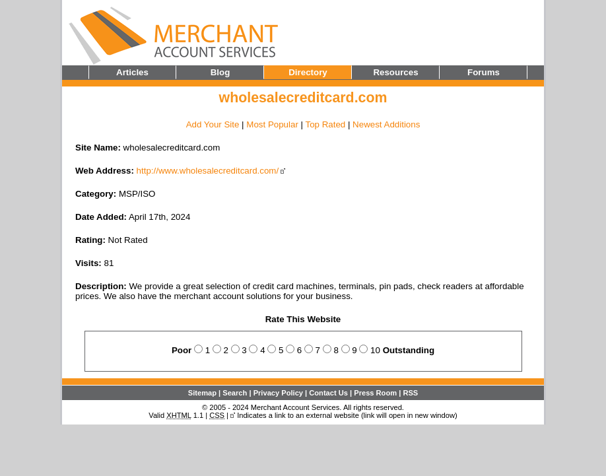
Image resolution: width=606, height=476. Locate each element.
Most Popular (272, 124)
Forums (483, 72)
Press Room (375, 393)
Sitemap (202, 393)
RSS (410, 393)
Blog (220, 72)
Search (234, 393)
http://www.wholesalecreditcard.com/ (208, 171)
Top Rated (325, 124)
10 (375, 350)
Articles (132, 72)
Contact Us (328, 393)
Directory (307, 72)
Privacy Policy (278, 393)
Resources (395, 72)
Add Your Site (213, 124)
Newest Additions (386, 124)
